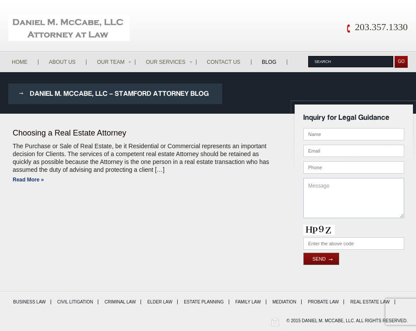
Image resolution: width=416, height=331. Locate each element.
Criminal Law (120, 302)
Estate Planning (203, 302)
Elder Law (159, 302)
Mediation (284, 302)
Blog (269, 62)
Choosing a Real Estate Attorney (69, 133)
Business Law (29, 302)
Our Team (115, 62)
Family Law (248, 302)
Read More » (28, 180)
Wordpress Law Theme (275, 321)
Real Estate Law (370, 302)
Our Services (170, 62)
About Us (62, 62)
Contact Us (224, 62)
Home (20, 62)
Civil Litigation (75, 302)
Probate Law (323, 302)
